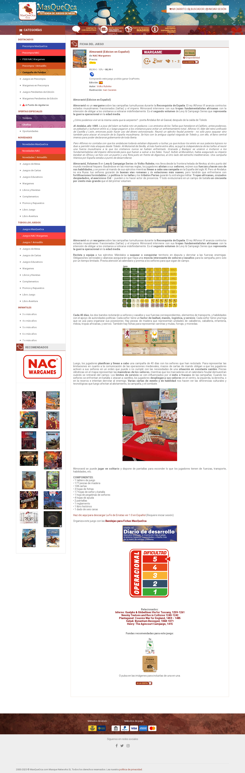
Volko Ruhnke (104, 86)
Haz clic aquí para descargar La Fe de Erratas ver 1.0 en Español (109, 515)
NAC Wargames (102, 55)
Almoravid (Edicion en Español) (109, 51)
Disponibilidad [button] (191, 57)
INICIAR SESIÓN (216, 9)
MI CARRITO (177, 9)
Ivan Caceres (109, 90)
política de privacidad (130, 769)
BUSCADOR (196, 9)
